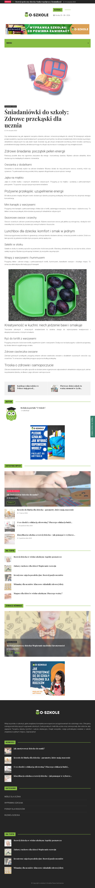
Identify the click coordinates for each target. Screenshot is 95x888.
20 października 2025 (26, 525)
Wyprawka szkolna (10, 106)
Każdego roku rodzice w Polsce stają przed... (28, 387)
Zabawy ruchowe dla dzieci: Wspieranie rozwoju (35, 566)
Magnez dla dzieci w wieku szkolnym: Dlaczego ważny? (38, 593)
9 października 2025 (25, 538)
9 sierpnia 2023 (13, 649)
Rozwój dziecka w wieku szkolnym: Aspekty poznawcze (38, 557)
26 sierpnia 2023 (11, 130)
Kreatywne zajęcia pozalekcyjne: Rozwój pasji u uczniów (38, 575)
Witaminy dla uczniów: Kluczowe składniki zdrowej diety (39, 584)
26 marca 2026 (13, 498)
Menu (9, 43)
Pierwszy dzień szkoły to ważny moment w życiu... (71, 387)
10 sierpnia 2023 (70, 2)
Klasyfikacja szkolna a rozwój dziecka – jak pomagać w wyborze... (46, 535)
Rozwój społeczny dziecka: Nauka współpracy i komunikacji (38, 2)
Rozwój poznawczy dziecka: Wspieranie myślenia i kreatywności (36, 645)
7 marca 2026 (23, 513)
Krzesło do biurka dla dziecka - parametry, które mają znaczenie (45, 510)
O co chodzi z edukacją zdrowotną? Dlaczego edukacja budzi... (44, 522)
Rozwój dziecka (11, 642)
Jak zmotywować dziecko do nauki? (22, 494)
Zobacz (11, 503)
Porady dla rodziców (13, 491)
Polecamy (8, 2)
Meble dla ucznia (12, 797)
